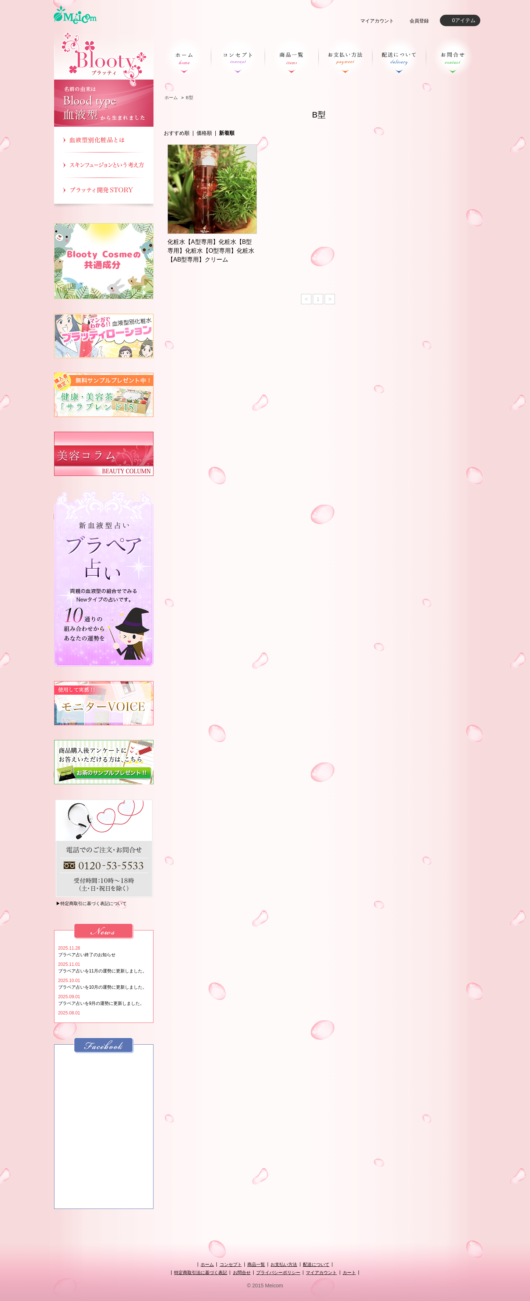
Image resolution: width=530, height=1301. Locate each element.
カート (349, 1272)
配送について (316, 1264)
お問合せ (242, 1272)
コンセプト (231, 1264)
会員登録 (419, 21)
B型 (189, 97)
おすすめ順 (177, 133)
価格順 (204, 133)
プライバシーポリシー (278, 1272)
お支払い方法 (284, 1264)
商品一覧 (256, 1264)
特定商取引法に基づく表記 (200, 1272)
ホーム (171, 97)
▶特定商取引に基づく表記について (91, 903)
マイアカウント (377, 21)
